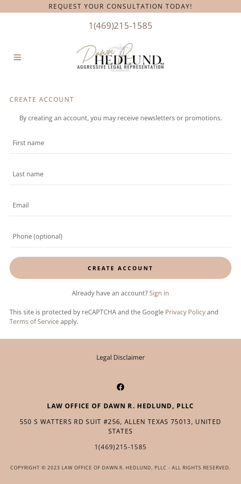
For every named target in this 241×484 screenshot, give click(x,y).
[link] (120, 57)
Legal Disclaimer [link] (120, 357)
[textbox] (120, 143)
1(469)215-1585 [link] (120, 25)
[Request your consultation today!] (120, 6)
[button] (26, 57)
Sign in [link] (159, 293)
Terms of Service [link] (34, 321)
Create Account (121, 268)
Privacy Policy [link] (185, 312)
